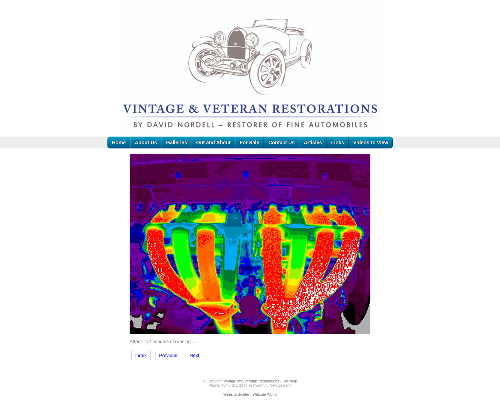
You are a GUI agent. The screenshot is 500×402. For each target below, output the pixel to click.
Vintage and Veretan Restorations (251, 381)
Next (194, 355)
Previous (168, 355)
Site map (289, 381)
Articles (313, 142)
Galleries (176, 142)
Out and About (213, 142)
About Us (146, 142)
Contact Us (281, 142)
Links (337, 142)
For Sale (249, 142)
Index (141, 355)
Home (119, 142)
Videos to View (370, 142)
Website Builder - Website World (250, 394)
